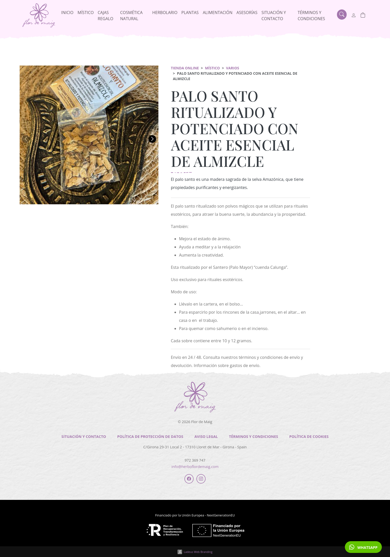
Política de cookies (309, 436)
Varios (232, 68)
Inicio (67, 12)
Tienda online (185, 68)
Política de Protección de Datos (150, 436)
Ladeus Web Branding (198, 552)
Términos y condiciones (311, 15)
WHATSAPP (363, 546)
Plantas (190, 12)
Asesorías (246, 12)
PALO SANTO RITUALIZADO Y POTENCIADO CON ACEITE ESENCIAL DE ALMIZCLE (234, 128)
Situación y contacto (273, 15)
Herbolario (165, 12)
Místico (86, 12)
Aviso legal (206, 436)
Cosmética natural (131, 15)
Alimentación (217, 12)
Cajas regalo (105, 15)
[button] (26, 139)
